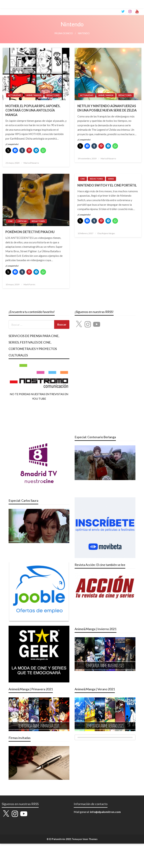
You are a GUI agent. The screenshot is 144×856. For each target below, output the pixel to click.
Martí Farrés (29, 284)
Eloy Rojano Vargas (106, 233)
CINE (10, 221)
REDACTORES (53, 95)
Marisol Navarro (31, 163)
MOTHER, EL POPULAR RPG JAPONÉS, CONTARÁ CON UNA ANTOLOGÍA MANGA (32, 110)
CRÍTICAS (22, 221)
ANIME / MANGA (33, 95)
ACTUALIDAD (14, 95)
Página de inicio (64, 33)
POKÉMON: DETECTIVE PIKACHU (30, 232)
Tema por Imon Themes (85, 839)
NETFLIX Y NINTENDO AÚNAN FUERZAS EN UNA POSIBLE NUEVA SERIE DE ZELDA (107, 108)
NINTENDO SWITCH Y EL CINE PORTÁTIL (107, 185)
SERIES (111, 179)
